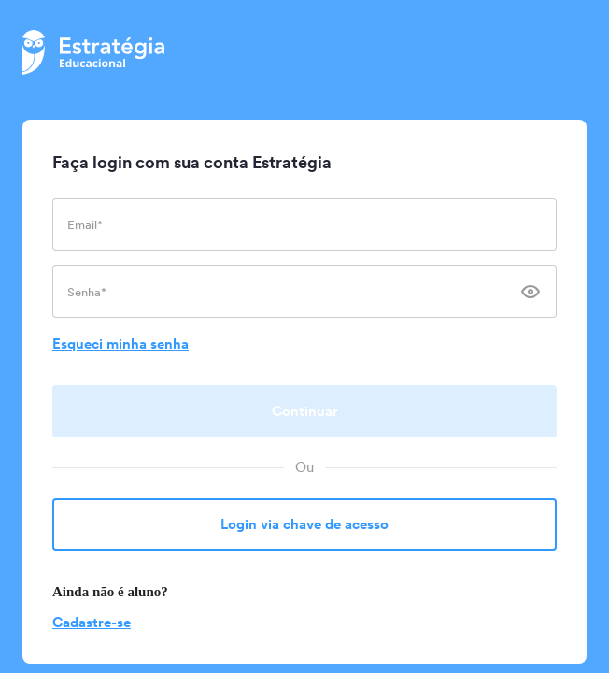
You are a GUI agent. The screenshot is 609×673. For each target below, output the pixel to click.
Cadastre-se (91, 622)
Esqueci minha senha (120, 343)
